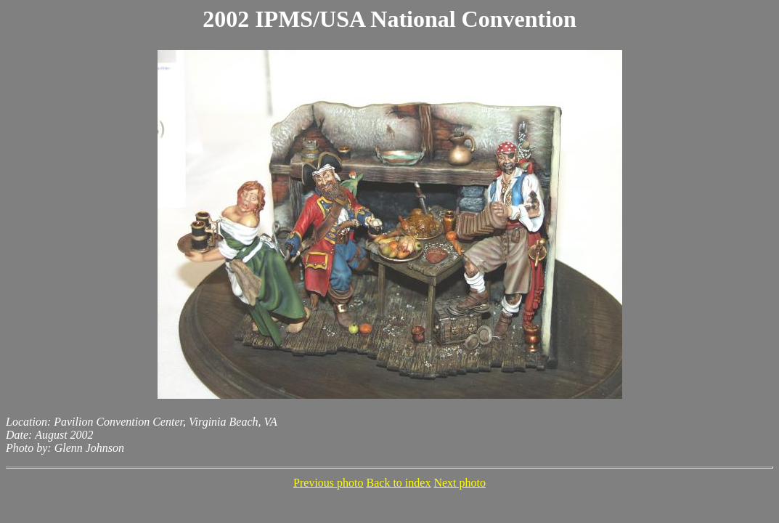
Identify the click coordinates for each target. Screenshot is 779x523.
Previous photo (328, 483)
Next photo (459, 483)
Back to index (399, 483)
